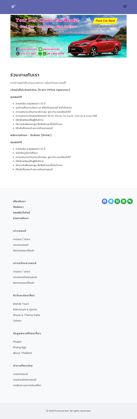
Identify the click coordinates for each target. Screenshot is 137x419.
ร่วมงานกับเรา (21, 218)
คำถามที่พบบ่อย (23, 365)
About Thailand (22, 353)
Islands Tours (21, 304)
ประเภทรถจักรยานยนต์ (25, 277)
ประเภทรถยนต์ (20, 245)
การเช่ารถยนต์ (20, 374)
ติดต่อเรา (18, 207)
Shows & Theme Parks (26, 315)
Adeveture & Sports (25, 309)
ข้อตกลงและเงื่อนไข (23, 250)
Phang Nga (19, 347)
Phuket (17, 342)
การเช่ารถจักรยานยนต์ (24, 379)
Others (17, 320)
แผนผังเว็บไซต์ (21, 212)
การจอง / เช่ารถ (21, 239)
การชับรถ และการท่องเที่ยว (27, 385)
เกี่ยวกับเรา (19, 201)
